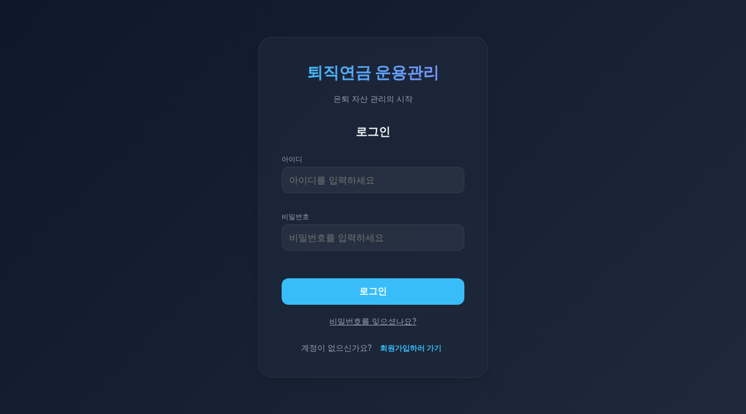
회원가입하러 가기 (410, 347)
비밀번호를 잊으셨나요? (372, 321)
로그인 (373, 291)
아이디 (292, 159)
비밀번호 (295, 216)
